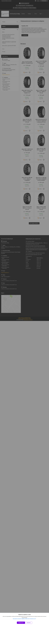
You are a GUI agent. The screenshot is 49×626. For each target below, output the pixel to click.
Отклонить (29, 622)
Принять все (20, 622)
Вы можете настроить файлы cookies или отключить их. (24, 618)
